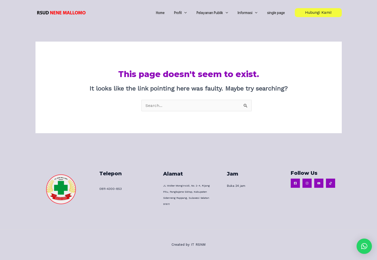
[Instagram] (307, 183)
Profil (187, 13)
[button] (364, 246)
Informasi (250, 13)
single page (277, 13)
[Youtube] (318, 183)
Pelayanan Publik (217, 13)
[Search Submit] (246, 106)
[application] (191, 13)
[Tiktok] (330, 183)
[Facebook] (295, 183)
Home (169, 13)
